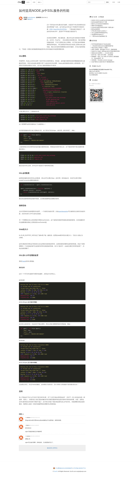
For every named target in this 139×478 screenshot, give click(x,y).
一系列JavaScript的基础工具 (99, 36)
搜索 (107, 2)
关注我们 (95, 80)
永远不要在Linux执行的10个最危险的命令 (102, 62)
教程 (39, 2)
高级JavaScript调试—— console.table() (102, 53)
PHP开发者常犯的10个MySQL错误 (101, 44)
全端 (34, 2)
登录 (113, 2)
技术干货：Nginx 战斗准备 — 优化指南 (102, 54)
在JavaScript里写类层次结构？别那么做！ (103, 27)
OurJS (56, 471)
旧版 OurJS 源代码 (94, 71)
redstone (28, 417)
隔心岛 (28, 425)
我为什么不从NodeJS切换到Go (100, 24)
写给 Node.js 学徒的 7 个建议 (99, 47)
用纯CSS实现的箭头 (97, 25)
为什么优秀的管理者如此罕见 (99, 32)
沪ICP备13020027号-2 (79, 468)
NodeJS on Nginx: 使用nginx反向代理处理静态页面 (105, 51)
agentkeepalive (63, 211)
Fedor (24, 261)
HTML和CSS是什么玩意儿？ (99, 31)
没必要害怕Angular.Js (97, 34)
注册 (119, 2)
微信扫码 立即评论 (52, 448)
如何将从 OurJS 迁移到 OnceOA (98, 73)
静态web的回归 (95, 29)
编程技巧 (30, 19)
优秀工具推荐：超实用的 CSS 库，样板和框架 (104, 49)
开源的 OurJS (96, 66)
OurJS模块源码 (93, 75)
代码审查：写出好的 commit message (101, 60)
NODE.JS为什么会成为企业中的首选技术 (102, 20)
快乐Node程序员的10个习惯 (99, 22)
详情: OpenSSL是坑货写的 (58, 29)
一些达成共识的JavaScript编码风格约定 (102, 46)
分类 (28, 2)
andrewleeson (31, 17)
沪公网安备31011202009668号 (63, 468)
